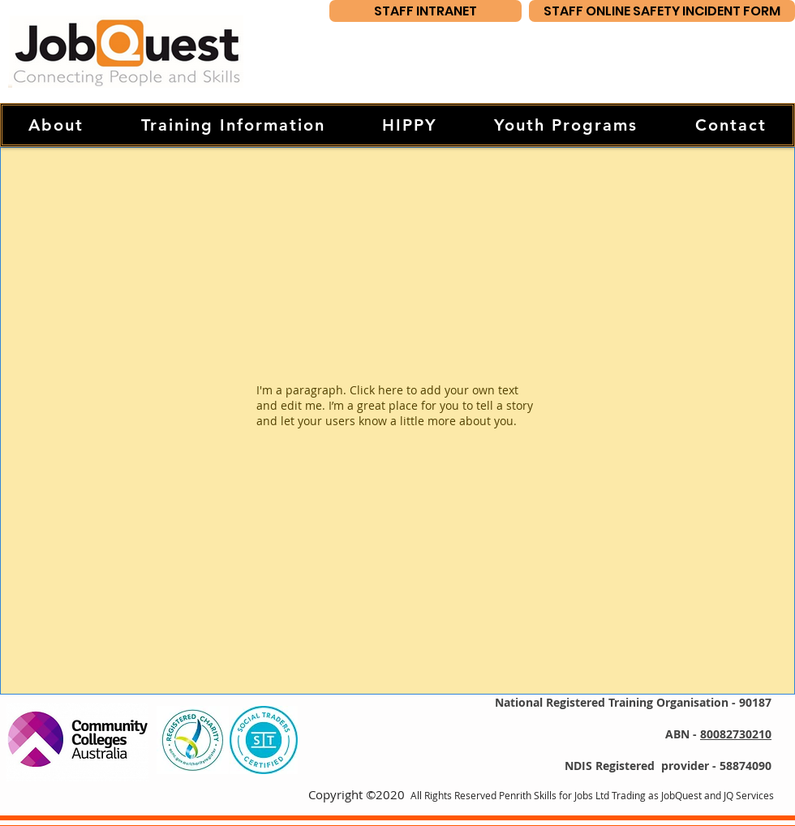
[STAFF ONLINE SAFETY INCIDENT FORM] (662, 11)
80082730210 (735, 734)
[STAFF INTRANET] (425, 11)
